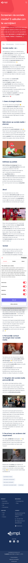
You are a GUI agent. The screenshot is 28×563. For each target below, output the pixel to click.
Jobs (3, 514)
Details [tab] (14, 261)
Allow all (14, 299)
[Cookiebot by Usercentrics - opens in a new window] (21, 258)
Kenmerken (4, 501)
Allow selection (14, 304)
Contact (4, 516)
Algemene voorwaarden (14, 559)
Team (3, 512)
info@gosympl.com (20, 520)
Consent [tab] (5, 261)
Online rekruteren (10, 44)
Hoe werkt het (5, 503)
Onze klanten (5, 507)
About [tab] (23, 261)
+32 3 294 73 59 (19, 518)
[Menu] (26, 2)
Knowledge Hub (19, 501)
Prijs (3, 505)
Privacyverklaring (14, 557)
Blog (4, 44)
